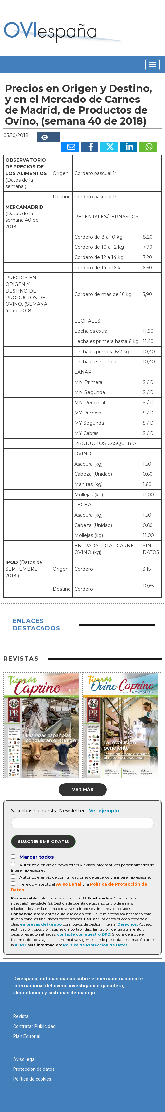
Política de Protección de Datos (95, 945)
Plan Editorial (26, 1036)
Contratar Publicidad (34, 1026)
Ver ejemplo (104, 810)
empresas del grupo (41, 924)
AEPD (20, 945)
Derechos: (127, 924)
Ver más (82, 789)
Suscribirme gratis (43, 841)
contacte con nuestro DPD (83, 934)
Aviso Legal (68, 884)
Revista (21, 1016)
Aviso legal (24, 1059)
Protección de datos (34, 1069)
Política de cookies (32, 1079)
